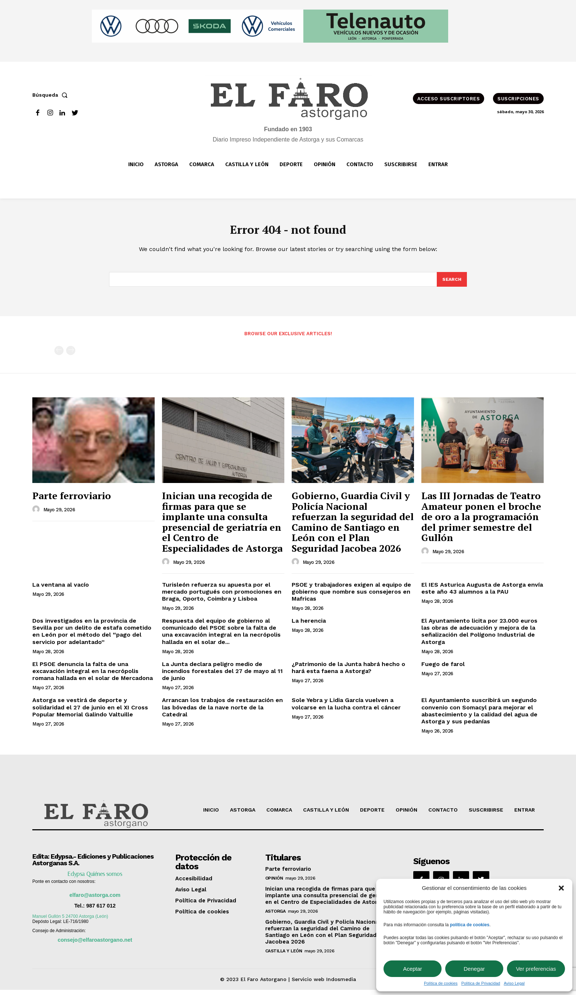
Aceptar (412, 969)
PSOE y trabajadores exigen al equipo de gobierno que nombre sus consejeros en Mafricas (351, 596)
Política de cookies (441, 983)
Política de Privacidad (480, 983)
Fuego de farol (443, 669)
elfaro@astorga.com (94, 900)
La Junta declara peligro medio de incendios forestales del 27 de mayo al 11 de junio (222, 676)
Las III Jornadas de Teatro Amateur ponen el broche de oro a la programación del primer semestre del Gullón (481, 521)
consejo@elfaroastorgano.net (95, 945)
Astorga (275, 916)
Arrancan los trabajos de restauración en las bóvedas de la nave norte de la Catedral (222, 712)
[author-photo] (37, 514)
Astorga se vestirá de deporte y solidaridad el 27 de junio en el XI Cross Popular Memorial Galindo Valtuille (90, 712)
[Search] (451, 283)
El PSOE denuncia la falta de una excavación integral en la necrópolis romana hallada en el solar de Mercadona (92, 676)
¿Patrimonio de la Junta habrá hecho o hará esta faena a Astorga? (348, 673)
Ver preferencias (536, 969)
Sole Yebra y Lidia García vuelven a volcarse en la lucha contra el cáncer (346, 709)
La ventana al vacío (60, 589)
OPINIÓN (274, 883)
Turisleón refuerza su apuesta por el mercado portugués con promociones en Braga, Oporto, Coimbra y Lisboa (221, 596)
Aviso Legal (514, 983)
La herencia (309, 625)
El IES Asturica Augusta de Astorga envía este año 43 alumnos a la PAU (482, 593)
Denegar (474, 969)
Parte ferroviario (71, 500)
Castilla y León (283, 956)
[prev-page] (59, 355)
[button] (561, 888)
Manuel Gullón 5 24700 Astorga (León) (70, 921)
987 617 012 (101, 911)
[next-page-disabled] (70, 355)
